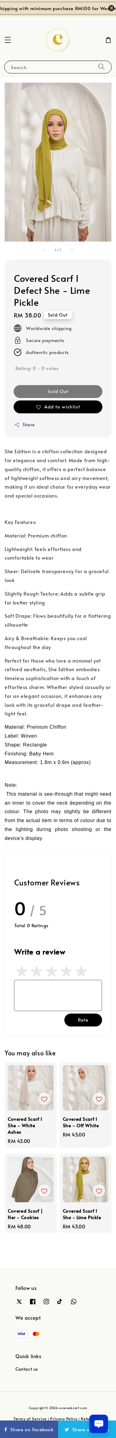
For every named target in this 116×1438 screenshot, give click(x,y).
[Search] (101, 67)
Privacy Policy (63, 1418)
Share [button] (24, 424)
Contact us (26, 1369)
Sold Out (58, 391)
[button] (8, 40)
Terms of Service (30, 1418)
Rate (83, 1019)
